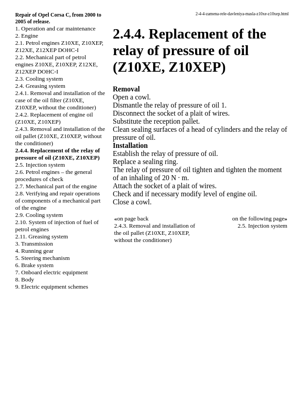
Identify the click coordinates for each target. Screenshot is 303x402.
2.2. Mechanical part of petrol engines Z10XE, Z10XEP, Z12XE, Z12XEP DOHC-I (56, 64)
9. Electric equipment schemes (51, 286)
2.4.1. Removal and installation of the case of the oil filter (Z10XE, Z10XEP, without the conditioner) (60, 100)
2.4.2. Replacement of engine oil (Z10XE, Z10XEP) (54, 118)
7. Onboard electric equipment (51, 272)
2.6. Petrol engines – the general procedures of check (53, 175)
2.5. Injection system (40, 164)
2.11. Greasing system (41, 236)
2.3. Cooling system (39, 78)
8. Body (24, 279)
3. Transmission (34, 243)
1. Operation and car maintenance (55, 28)
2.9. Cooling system (39, 215)
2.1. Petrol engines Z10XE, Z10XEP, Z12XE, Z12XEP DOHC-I (59, 46)
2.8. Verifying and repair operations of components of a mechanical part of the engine (58, 200)
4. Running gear (34, 250)
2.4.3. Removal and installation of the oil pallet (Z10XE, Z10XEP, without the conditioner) (60, 136)
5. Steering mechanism (42, 258)
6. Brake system (34, 265)
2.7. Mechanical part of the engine (56, 186)
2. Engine (26, 35)
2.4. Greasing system (40, 85)
